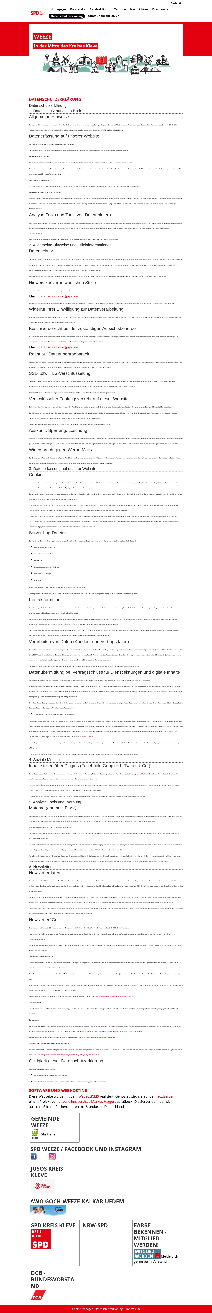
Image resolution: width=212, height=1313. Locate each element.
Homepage (58, 9)
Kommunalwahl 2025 (103, 16)
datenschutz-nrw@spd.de (58, 296)
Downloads (160, 9)
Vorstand (77, 9)
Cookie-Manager (82, 1309)
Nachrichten (139, 9)
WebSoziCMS (89, 1096)
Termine (120, 9)
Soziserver (165, 1096)
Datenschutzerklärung (67, 16)
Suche (176, 3)
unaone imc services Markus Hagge (86, 1101)
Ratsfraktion (100, 9)
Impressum (132, 1309)
